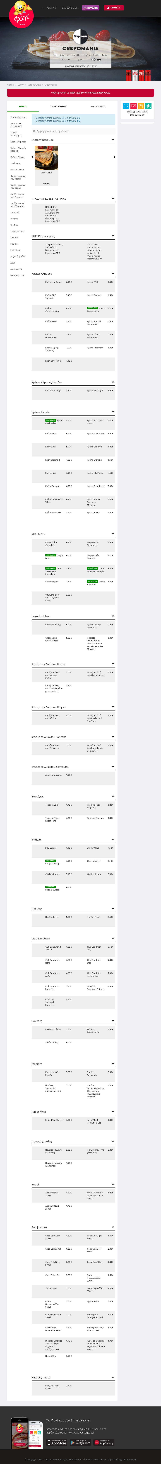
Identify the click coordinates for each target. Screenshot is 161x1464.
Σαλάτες (14, 237)
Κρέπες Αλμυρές (18, 141)
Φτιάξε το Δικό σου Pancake (17, 195)
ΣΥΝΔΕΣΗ (113, 8)
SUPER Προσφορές (16, 134)
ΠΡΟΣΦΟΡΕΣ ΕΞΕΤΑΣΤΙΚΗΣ (16, 125)
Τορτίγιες (14, 212)
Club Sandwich (17, 231)
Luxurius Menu (17, 169)
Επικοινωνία (130, 1459)
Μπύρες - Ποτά (17, 275)
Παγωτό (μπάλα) (18, 256)
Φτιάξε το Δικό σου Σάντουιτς (17, 205)
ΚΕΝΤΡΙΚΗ (52, 7)
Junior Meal (15, 250)
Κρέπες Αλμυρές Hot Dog (18, 149)
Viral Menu (15, 163)
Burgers (14, 218)
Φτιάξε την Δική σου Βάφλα (18, 186)
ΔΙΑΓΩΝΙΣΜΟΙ (70, 7)
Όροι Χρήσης (115, 1459)
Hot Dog (14, 225)
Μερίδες (14, 243)
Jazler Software (73, 1459)
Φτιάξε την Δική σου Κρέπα (18, 177)
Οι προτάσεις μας (18, 117)
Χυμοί (13, 262)
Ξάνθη (21, 84)
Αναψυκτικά (16, 269)
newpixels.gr (100, 1459)
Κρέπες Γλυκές (17, 157)
